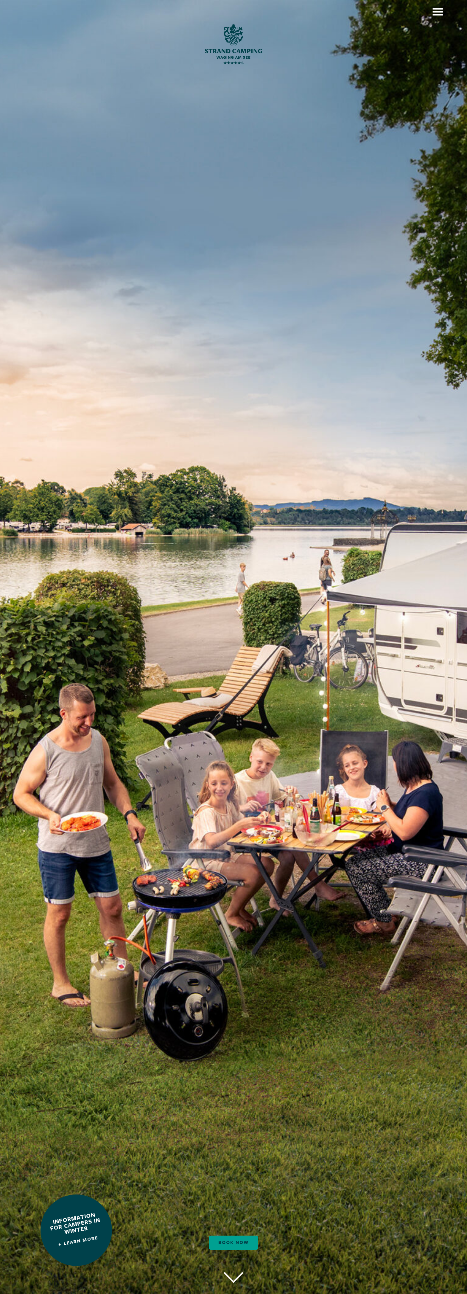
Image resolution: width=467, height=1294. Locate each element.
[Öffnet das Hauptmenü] (437, 11)
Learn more (81, 1241)
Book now (233, 1242)
